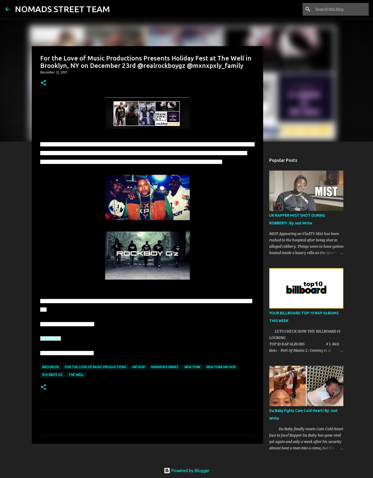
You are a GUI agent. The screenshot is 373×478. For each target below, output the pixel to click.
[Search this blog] (341, 9)
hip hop (138, 367)
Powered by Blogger (186, 470)
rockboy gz (52, 374)
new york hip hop (221, 367)
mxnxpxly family (164, 367)
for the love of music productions (95, 367)
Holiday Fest (50, 338)
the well (76, 374)
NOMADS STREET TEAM (62, 9)
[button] (43, 83)
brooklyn (50, 367)
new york (192, 367)
